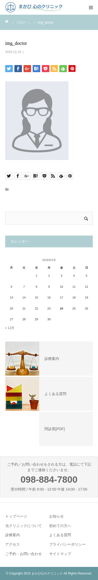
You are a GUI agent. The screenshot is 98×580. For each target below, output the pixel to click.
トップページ (16, 516)
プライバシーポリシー (67, 544)
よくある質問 (60, 535)
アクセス (12, 544)
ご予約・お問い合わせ (23, 554)
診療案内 (12, 535)
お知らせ (56, 516)
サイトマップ (60, 554)
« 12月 (9, 328)
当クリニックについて (23, 526)
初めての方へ (60, 526)
